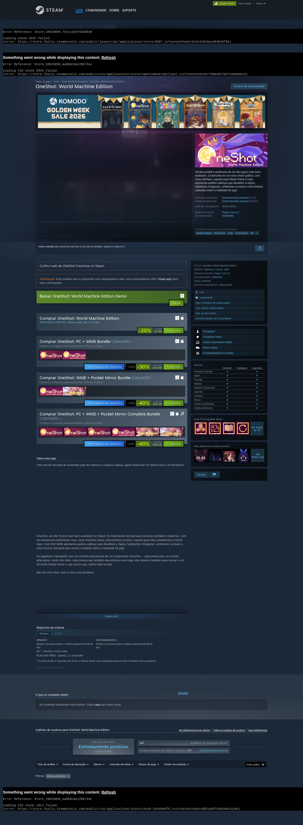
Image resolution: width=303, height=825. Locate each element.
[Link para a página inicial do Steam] (53, 13)
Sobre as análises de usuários (229, 734)
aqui (97, 709)
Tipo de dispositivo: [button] (70, 788)
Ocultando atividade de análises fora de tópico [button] (100, 783)
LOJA (79, 10)
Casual (219, 400)
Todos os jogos (43, 86)
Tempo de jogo (147, 771)
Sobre (114, 10)
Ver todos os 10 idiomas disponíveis (212, 331)
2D (252, 238)
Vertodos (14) (258, 378)
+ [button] (257, 238)
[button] (173, 335)
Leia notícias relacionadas (210, 438)
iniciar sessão (244, 3)
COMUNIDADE (96, 10)
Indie (56, 86)
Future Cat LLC (230, 217)
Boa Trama (219, 238)
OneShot (206, 411)
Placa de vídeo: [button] (45, 788)
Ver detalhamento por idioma (194, 734)
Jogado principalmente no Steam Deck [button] (174, 783)
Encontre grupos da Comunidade (213, 449)
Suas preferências (257, 734)
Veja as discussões (206, 443)
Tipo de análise (46, 771)
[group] (151, 786)
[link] (150, 335)
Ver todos (183, 698)
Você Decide (242, 238)
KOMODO (228, 220)
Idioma (98, 771)
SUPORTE (129, 10)
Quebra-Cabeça (203, 238)
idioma (259, 3)
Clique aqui (164, 283)
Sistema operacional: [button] (212, 783)
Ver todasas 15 (257, 351)
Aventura (209, 400)
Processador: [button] (238, 783)
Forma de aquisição (74, 771)
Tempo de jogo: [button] (139, 783)
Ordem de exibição (175, 771)
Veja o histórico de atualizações (213, 433)
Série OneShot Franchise (75, 86)
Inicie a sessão (46, 251)
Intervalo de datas (120, 771)
